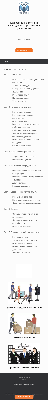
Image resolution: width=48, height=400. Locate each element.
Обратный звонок (24, 50)
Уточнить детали (24, 397)
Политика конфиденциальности (24, 384)
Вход (23, 379)
